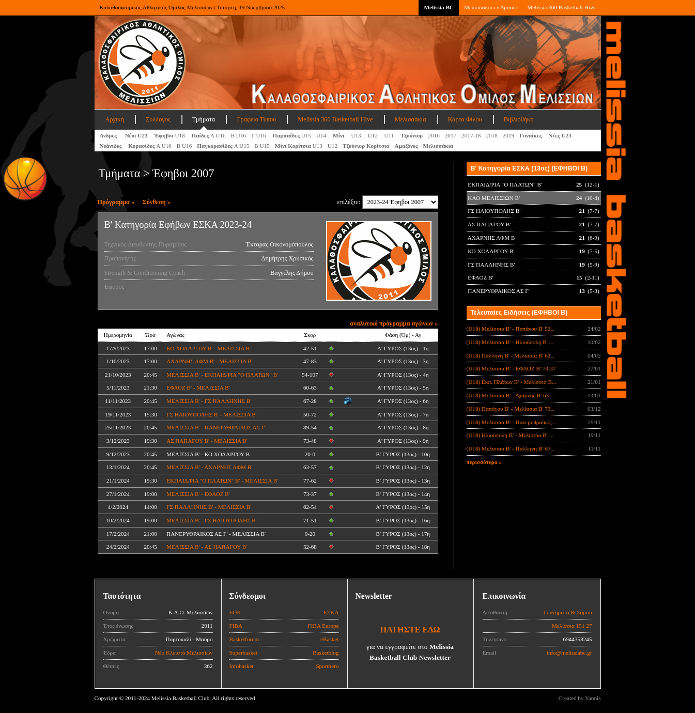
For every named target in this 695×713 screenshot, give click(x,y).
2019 (508, 135)
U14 (322, 135)
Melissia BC (439, 7)
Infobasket (241, 666)
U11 (390, 135)
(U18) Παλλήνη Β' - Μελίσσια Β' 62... (511, 355)
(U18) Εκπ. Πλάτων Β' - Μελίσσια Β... (512, 382)
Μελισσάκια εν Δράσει (490, 7)
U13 (356, 135)
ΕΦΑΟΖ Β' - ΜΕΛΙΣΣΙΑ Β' (198, 387)
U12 (373, 135)
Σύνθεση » (157, 202)
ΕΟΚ (235, 612)
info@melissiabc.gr (569, 652)
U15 (291, 135)
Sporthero (327, 666)
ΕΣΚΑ (331, 612)
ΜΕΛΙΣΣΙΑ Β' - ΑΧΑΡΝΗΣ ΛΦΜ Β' (209, 467)
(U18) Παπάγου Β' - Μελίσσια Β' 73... (511, 409)
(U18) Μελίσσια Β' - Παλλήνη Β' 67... (511, 448)
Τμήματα (203, 119)
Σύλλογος (158, 119)
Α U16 (209, 135)
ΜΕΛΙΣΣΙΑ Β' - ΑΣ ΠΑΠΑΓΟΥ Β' (206, 547)
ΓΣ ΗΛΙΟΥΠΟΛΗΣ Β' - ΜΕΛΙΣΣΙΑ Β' (211, 414)
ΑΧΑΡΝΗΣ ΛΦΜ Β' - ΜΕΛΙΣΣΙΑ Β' (209, 361)
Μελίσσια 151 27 (572, 626)
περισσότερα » (484, 462)
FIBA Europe (323, 626)
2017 (450, 135)
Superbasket (243, 652)
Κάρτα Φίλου (465, 119)
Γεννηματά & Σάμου (568, 612)
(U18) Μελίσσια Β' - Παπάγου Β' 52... (511, 329)
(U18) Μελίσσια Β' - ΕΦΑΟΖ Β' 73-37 (511, 368)
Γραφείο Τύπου (256, 119)
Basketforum (244, 639)
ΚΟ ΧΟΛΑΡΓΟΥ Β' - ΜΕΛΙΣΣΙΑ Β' (208, 348)
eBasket (329, 639)
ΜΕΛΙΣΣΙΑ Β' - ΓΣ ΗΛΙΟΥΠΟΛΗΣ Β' (211, 520)
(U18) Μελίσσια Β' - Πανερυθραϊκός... (512, 422)
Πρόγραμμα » (116, 202)
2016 (433, 135)
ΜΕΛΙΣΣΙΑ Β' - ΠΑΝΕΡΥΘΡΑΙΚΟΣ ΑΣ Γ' (216, 427)
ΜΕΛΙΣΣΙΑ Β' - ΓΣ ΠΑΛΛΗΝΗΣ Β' (208, 401)
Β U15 (262, 146)
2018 (491, 135)
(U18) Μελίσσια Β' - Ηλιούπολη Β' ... (510, 342)
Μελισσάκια (410, 119)
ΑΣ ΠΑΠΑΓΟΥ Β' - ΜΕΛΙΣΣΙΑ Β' (207, 441)
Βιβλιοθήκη (519, 119)
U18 (170, 135)
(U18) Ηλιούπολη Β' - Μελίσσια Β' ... (510, 435)
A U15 (223, 146)
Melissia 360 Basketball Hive (561, 7)
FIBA (236, 626)
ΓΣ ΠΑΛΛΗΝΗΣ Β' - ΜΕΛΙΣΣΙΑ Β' (208, 507)
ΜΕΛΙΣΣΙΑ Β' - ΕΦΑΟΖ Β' (198, 494)
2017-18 (471, 135)
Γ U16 (259, 135)
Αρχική (114, 119)
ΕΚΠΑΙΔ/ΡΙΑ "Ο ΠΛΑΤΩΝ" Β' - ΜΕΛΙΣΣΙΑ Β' (222, 480)
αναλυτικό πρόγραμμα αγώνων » (394, 323)
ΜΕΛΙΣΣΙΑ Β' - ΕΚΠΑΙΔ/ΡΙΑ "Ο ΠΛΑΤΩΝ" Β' (222, 374)
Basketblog (325, 652)
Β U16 (238, 135)
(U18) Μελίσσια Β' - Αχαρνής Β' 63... (510, 395)
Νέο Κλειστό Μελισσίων (184, 652)
